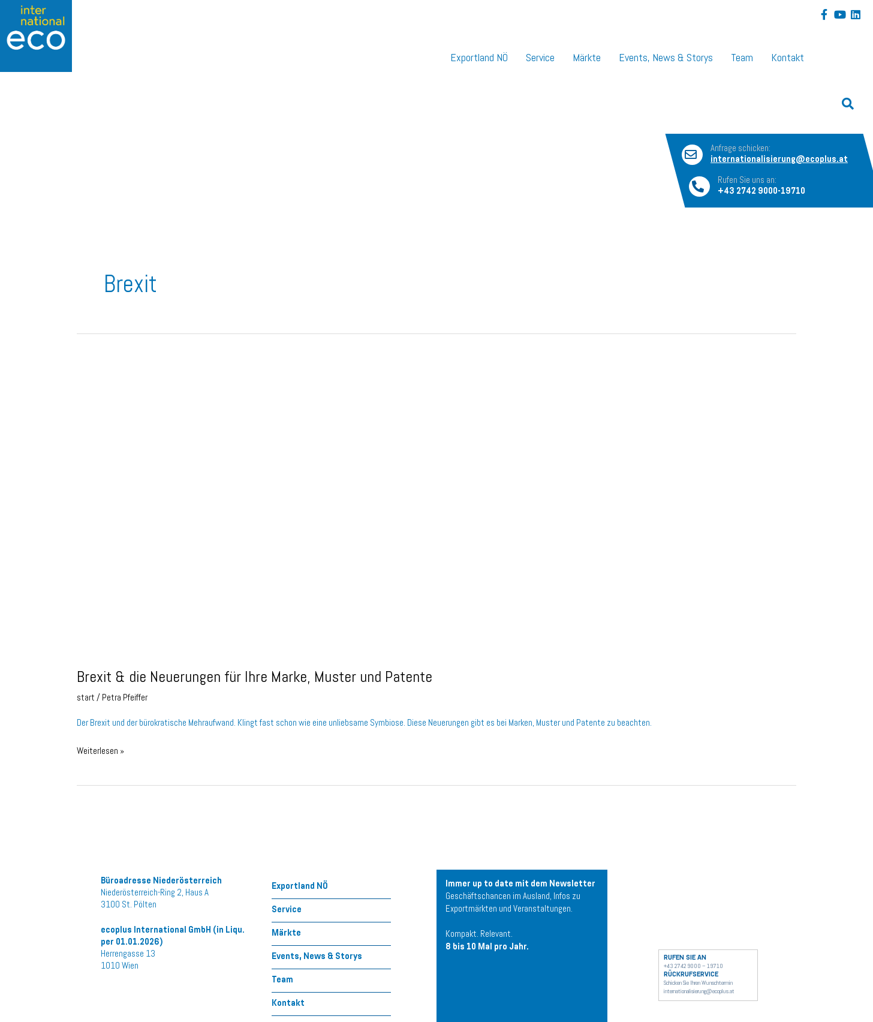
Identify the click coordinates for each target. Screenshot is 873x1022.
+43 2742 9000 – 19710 (693, 967)
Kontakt (787, 58)
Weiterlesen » (100, 751)
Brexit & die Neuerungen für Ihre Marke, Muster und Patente (254, 679)
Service (540, 58)
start (86, 699)
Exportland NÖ (479, 58)
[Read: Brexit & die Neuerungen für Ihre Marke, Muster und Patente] (355, 507)
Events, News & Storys (666, 58)
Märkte (587, 58)
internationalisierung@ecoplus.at (699, 992)
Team (742, 58)
